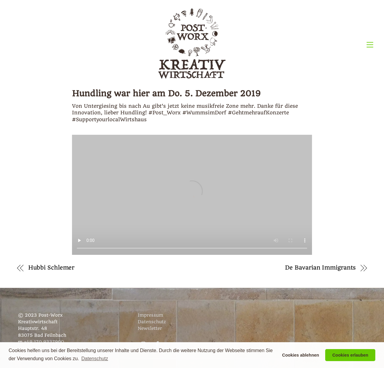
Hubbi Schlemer (51, 267)
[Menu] (370, 44)
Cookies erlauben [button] (350, 355)
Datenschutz (152, 321)
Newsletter (150, 328)
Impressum (150, 315)
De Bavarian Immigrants (320, 267)
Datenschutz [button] (94, 358)
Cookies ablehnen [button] (300, 355)
